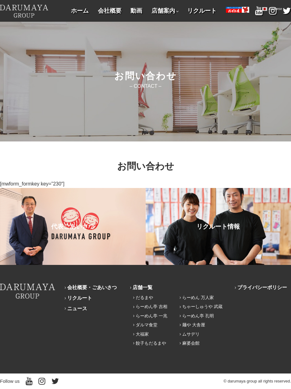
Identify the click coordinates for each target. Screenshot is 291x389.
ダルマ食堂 (146, 324)
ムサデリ (191, 334)
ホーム (80, 10)
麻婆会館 (191, 343)
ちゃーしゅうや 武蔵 (202, 306)
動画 (136, 10)
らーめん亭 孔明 (198, 315)
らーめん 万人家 (198, 297)
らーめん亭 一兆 (151, 315)
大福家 (142, 334)
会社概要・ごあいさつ (92, 287)
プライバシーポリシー (262, 287)
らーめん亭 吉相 (151, 306)
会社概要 (109, 10)
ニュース (77, 308)
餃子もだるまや (151, 343)
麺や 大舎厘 (193, 324)
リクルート (202, 10)
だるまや (144, 297)
